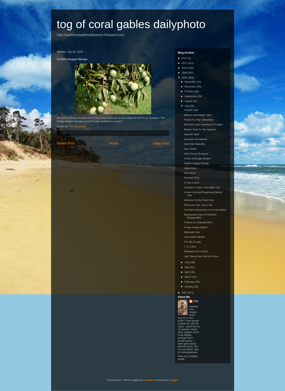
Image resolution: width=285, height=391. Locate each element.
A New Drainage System (197, 158)
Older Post (161, 143)
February (190, 281)
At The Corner (191, 182)
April (187, 272)
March (188, 276)
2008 (185, 77)
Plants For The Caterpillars (198, 119)
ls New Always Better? (196, 227)
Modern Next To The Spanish (200, 129)
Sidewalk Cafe (192, 232)
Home (113, 143)
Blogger (173, 380)
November (191, 86)
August (189, 101)
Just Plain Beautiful (194, 144)
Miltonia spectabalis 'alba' (198, 115)
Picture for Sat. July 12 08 (198, 205)
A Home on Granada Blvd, (198, 222)
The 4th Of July (192, 241)
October (189, 91)
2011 (185, 63)
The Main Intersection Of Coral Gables (205, 209)
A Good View (191, 110)
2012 (185, 58)
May (187, 267)
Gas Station (190, 148)
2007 (185, 292)
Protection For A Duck (196, 251)
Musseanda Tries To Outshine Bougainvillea (200, 216)
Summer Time (191, 177)
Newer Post (66, 143)
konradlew (148, 380)
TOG (195, 301)
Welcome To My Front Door (199, 200)
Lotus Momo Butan (194, 236)
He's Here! (190, 173)
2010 (185, 67)
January (189, 286)
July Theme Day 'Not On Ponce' (201, 256)
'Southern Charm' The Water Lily (202, 187)
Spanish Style (191, 134)
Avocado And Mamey (195, 139)
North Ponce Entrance (196, 153)
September (191, 96)
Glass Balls (190, 168)
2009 (185, 72)
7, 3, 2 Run (190, 246)
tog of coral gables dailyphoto (131, 24)
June (188, 262)
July (187, 105)
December (191, 81)
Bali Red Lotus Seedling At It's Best (203, 124)
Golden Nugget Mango (196, 163)
